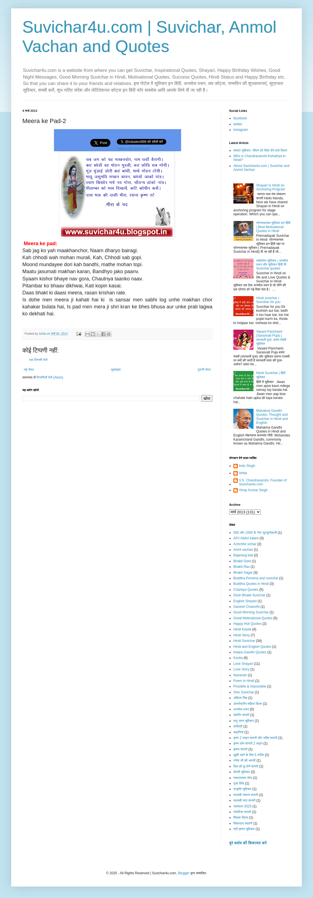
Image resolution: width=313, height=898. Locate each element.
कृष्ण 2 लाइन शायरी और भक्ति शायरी (255, 738)
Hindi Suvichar (244, 641)
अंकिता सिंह (240, 698)
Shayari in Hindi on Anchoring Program (270, 187)
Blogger (183, 873)
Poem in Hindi (243, 681)
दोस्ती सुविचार (241, 772)
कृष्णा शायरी (240, 749)
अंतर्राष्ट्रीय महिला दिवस (247, 704)
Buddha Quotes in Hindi (251, 584)
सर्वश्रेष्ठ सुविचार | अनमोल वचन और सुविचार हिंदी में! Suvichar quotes (272, 265)
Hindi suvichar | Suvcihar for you (268, 300)
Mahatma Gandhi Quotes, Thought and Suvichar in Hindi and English (272, 417)
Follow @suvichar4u (133, 148)
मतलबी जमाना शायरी (245, 795)
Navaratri (240, 675)
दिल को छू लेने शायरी (245, 766)
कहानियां (238, 732)
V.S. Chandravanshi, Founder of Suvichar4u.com (262, 482)
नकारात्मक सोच (242, 778)
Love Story (241, 669)
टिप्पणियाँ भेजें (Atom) (50, 377)
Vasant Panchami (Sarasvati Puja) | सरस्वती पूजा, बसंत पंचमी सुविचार (271, 338)
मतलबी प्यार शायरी (244, 800)
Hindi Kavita (242, 629)
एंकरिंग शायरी (241, 715)
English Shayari (245, 601)
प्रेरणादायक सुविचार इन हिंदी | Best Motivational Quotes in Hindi (273, 227)
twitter (237, 124)
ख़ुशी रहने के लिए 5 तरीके (248, 755)
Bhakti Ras (241, 567)
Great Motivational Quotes (252, 618)
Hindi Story (241, 635)
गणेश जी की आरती (244, 760)
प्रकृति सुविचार (242, 789)
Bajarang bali (243, 555)
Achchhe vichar (244, 544)
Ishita (243, 473)
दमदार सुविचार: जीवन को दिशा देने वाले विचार (260, 150)
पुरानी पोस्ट (204, 370)
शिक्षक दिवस (240, 817)
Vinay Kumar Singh (253, 490)
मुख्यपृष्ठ (115, 370)
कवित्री (237, 726)
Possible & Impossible (249, 686)
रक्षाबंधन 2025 (242, 806)
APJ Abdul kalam (246, 538)
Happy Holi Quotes (247, 624)
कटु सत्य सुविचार (243, 721)
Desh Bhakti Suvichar (249, 595)
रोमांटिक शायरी (242, 812)
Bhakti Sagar (243, 573)
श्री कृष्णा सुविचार (244, 829)
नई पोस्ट (29, 370)
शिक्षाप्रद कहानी (242, 823)
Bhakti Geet (242, 561)
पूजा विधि (238, 783)
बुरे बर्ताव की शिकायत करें (248, 843)
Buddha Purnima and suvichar (255, 578)
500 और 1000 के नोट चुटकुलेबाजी (255, 533)
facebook (240, 118)
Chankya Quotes (245, 590)
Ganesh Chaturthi (246, 607)
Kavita (238, 658)
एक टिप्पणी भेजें (38, 360)
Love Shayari (243, 664)
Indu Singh (247, 466)
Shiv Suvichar (243, 692)
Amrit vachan (243, 550)
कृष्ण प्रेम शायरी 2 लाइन (248, 743)
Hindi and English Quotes (252, 647)
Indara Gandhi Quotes (249, 652)
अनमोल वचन (241, 709)
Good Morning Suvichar (251, 612)
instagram (240, 130)
